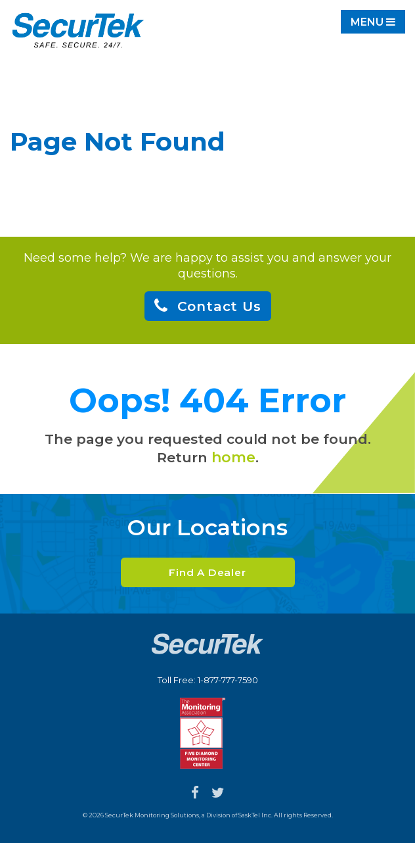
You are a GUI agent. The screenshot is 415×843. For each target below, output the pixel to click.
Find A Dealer (207, 572)
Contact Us (219, 306)
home (233, 457)
